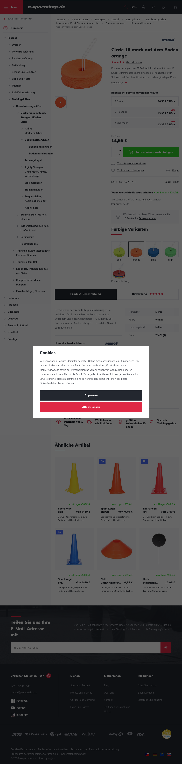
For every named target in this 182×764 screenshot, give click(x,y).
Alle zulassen (91, 407)
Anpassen (91, 395)
